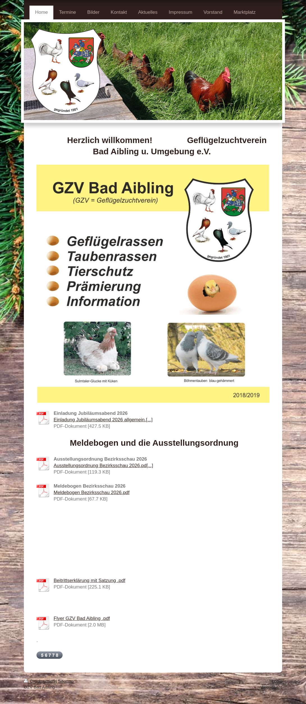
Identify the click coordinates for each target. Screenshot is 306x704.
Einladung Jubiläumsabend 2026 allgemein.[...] (103, 419)
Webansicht (271, 687)
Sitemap (66, 681)
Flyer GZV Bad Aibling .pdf (82, 618)
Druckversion (40, 681)
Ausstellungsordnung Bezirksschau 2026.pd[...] (103, 465)
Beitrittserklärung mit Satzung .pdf (89, 580)
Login (277, 681)
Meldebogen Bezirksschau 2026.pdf (91, 492)
